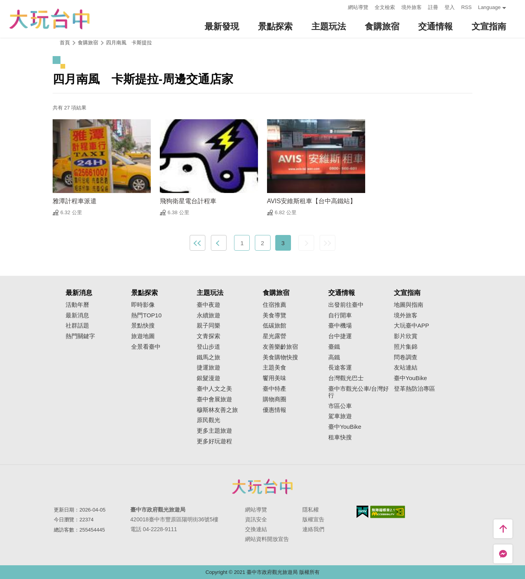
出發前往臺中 (346, 305)
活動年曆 (77, 305)
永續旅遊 (208, 315)
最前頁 (197, 243)
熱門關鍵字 (80, 336)
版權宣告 (313, 519)
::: (340, 6)
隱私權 (310, 509)
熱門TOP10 (146, 315)
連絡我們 (313, 529)
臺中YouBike (345, 427)
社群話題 (77, 325)
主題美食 (274, 367)
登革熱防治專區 (414, 389)
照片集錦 (405, 347)
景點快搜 (143, 325)
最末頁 (327, 243)
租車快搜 (340, 437)
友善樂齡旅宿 (280, 347)
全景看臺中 (146, 347)
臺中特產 (274, 389)
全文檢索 (385, 7)
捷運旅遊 (208, 367)
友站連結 (405, 367)
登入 (450, 7)
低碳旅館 (274, 325)
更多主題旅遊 (214, 431)
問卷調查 (405, 357)
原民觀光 (208, 420)
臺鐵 (334, 347)
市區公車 (340, 406)
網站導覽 (358, 7)
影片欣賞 (405, 336)
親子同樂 (208, 325)
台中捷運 (340, 336)
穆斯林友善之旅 (217, 410)
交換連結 (256, 529)
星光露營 (274, 336)
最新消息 (77, 315)
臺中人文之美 (214, 389)
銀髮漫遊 (208, 378)
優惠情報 (274, 410)
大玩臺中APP (411, 325)
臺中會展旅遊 (214, 399)
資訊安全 (256, 519)
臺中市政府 (262, 486)
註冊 (433, 7)
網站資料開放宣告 (267, 539)
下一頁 (306, 243)
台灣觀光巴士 (346, 378)
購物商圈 (274, 399)
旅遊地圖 (143, 336)
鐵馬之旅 (208, 357)
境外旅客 (411, 7)
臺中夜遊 (208, 305)
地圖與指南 (408, 305)
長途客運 (340, 367)
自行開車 (340, 315)
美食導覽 (274, 315)
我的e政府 (362, 512)
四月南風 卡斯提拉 (129, 43)
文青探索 (208, 336)
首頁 (65, 43)
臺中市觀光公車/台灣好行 (358, 392)
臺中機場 (340, 325)
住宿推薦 (274, 305)
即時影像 (143, 305)
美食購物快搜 (280, 357)
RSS (466, 7)
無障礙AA (387, 512)
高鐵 (334, 357)
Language (489, 7)
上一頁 (219, 243)
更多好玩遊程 (214, 441)
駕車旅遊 (340, 416)
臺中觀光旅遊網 (49, 19)
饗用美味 (274, 378)
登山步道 (208, 347)
